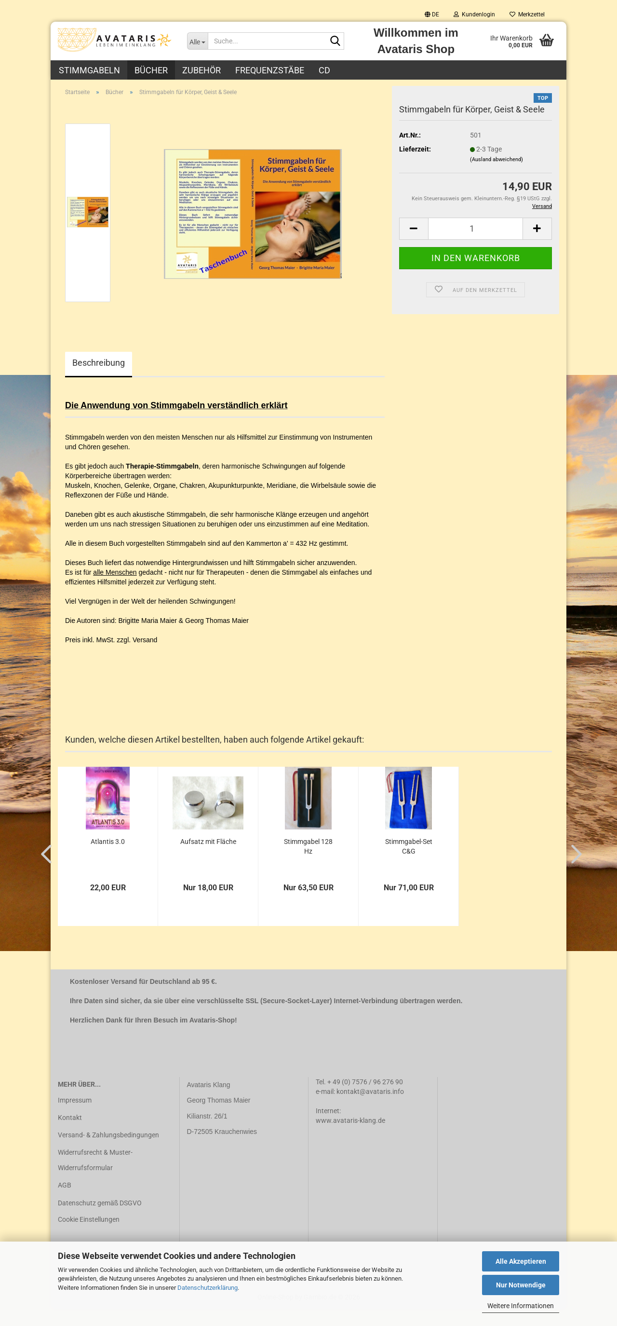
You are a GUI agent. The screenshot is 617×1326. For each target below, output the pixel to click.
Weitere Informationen (520, 1306)
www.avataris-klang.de (350, 1137)
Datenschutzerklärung (207, 1287)
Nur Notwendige (521, 1285)
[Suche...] (197, 41)
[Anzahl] (475, 245)
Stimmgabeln (89, 70)
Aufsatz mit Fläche (208, 858)
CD (324, 70)
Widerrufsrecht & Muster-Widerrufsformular (95, 1176)
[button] (431, 14)
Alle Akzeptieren (521, 1261)
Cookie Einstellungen (89, 1236)
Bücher (151, 70)
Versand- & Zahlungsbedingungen (108, 1152)
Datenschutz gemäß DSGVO (100, 1219)
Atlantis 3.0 (108, 858)
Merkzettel (527, 14)
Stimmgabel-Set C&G (408, 863)
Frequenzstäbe (269, 70)
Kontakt (70, 1134)
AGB (64, 1202)
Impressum (75, 1116)
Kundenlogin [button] (474, 14)
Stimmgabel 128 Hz (308, 863)
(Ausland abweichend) (496, 176)
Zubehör (201, 70)
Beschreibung (98, 379)
